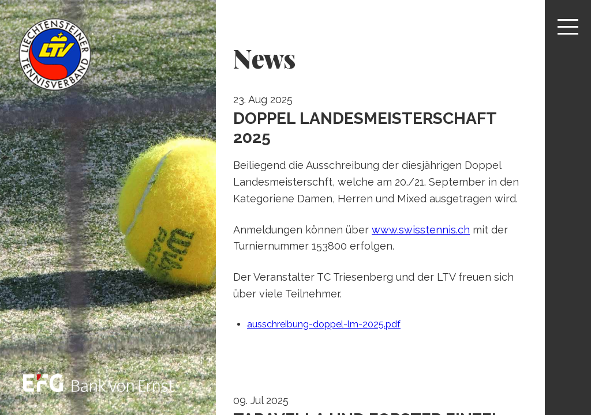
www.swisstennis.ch (421, 230)
